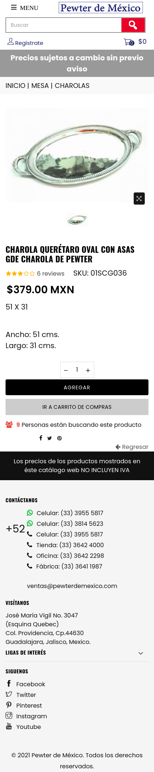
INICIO (18, 86)
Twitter (21, 695)
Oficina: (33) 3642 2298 (65, 556)
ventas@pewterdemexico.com (72, 586)
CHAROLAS (72, 85)
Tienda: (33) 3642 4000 (65, 545)
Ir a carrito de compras (77, 407)
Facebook (25, 684)
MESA (42, 86)
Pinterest (24, 705)
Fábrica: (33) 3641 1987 (64, 566)
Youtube (23, 727)
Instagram (26, 716)
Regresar (131, 447)
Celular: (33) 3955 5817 (65, 513)
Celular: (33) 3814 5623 (65, 524)
